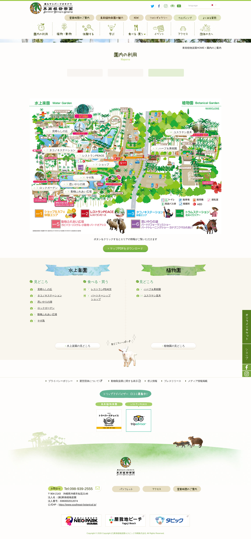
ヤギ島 (87, 179)
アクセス (125, 73)
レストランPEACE (90, 157)
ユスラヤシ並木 (179, 134)
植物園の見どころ (173, 347)
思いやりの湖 (74, 185)
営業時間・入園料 (85, 73)
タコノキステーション (59, 151)
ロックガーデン (46, 189)
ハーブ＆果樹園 (165, 150)
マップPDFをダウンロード (125, 250)
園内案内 (166, 73)
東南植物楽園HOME (193, 47)
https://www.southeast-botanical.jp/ (77, 506)
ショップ (101, 166)
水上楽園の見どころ (77, 347)
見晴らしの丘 (57, 132)
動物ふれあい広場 (78, 193)
